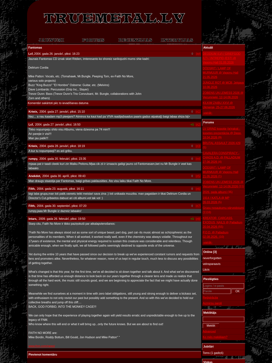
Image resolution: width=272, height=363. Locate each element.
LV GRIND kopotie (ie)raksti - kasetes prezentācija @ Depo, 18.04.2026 (222, 133)
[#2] (198, 124)
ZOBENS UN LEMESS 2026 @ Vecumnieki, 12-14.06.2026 (223, 95)
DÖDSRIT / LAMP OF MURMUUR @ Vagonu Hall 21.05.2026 (220, 73)
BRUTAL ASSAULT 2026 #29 (222, 146)
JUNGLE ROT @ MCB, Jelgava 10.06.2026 (223, 85)
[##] (198, 53)
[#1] (198, 111)
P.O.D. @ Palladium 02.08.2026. (215, 235)
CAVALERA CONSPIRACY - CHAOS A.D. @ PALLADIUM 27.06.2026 (221, 158)
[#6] (198, 188)
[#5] (198, 176)
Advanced (209, 331)
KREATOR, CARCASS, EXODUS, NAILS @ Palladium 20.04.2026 (222, 223)
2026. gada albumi (218, 192)
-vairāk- (207, 112)
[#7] (198, 205)
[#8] (198, 218)
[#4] (198, 158)
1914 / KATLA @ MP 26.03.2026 (216, 200)
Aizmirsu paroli (212, 303)
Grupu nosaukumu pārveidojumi (223, 210)
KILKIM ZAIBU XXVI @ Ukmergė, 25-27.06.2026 (219, 105)
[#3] (198, 146)
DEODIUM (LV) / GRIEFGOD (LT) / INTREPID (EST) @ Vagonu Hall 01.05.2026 (222, 58)
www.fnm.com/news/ (42, 346)
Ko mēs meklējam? (215, 337)
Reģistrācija (210, 297)
